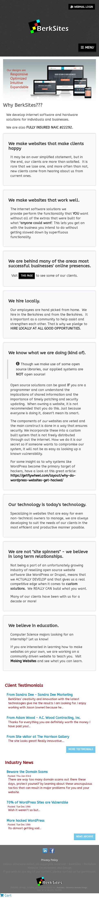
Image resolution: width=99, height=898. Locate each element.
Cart (5, 895)
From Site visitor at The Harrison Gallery (38, 737)
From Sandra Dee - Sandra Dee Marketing (40, 695)
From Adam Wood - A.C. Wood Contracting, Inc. (43, 718)
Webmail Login (81, 7)
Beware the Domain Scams (27, 772)
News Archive (84, 836)
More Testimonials (80, 749)
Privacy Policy (49, 859)
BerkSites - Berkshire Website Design (72, 888)
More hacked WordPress (25, 821)
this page (27, 275)
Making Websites (23, 661)
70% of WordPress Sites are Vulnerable (37, 802)
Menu (87, 47)
